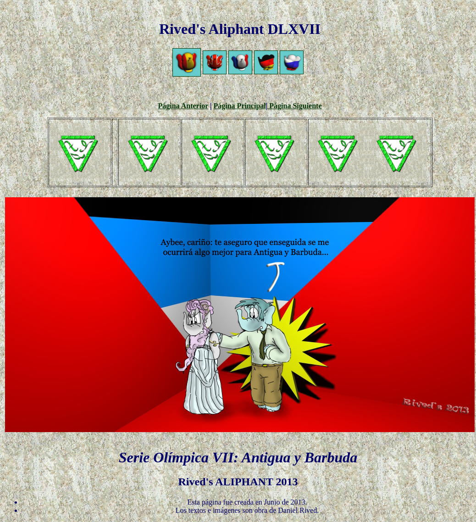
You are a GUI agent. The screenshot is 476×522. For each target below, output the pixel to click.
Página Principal (240, 106)
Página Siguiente (294, 106)
